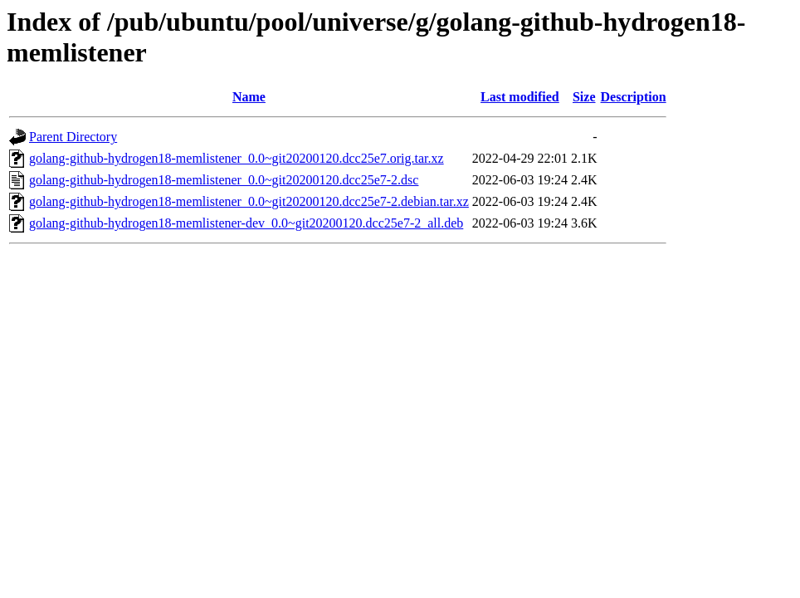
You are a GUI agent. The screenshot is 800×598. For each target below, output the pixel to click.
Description (633, 97)
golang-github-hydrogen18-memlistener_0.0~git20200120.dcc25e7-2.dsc (223, 180)
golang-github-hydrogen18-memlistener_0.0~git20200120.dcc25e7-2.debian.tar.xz (249, 201)
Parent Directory (73, 137)
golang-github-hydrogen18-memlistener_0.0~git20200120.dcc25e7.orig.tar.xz (236, 158)
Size (584, 97)
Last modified (519, 97)
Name (249, 97)
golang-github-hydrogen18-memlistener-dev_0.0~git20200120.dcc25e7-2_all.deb (246, 223)
